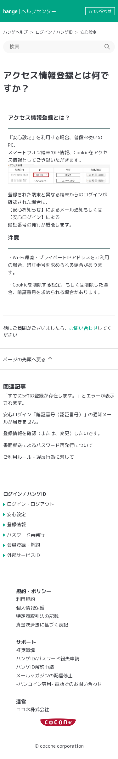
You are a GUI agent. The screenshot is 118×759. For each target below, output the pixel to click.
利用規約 (25, 599)
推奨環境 (25, 650)
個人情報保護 (30, 607)
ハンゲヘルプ (15, 32)
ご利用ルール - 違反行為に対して (38, 457)
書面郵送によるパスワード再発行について (48, 445)
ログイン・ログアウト (30, 504)
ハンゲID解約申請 (35, 667)
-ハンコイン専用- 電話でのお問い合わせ (59, 684)
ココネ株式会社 (32, 709)
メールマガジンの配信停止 (44, 675)
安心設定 (88, 32)
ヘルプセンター (38, 11)
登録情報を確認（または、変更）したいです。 (52, 433)
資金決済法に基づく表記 (42, 624)
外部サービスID (23, 555)
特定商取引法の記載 (37, 616)
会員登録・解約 (23, 545)
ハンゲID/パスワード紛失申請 (47, 658)
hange (10, 11)
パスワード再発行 (26, 535)
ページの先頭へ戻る (28, 359)
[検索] (59, 47)
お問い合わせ (100, 11)
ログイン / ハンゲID (54, 32)
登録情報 (16, 524)
